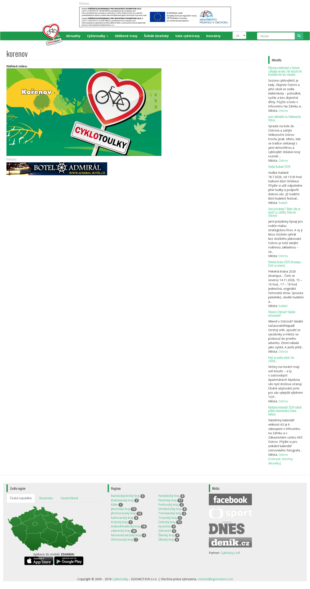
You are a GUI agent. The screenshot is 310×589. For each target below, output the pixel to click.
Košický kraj (119, 522)
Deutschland (69, 498)
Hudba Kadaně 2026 (279, 166)
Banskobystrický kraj (125, 496)
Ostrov (283, 110)
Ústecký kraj (166, 522)
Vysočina (164, 526)
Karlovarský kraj (122, 518)
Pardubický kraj (168, 496)
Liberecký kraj (120, 531)
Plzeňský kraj (167, 500)
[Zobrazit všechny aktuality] (280, 461)
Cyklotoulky (97, 36)
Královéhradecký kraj (125, 526)
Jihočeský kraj (120, 509)
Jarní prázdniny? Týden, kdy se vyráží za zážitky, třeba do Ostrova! (284, 212)
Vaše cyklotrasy (187, 36)
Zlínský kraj (166, 539)
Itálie (114, 504)
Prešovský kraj (168, 504)
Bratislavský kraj (122, 500)
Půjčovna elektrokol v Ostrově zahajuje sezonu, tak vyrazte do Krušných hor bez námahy (285, 71)
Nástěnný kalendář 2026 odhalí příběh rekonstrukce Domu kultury (285, 410)
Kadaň (283, 203)
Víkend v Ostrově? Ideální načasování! (281, 314)
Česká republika (21, 498)
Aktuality (73, 36)
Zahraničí (164, 531)
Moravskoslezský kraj (126, 535)
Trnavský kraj (167, 518)
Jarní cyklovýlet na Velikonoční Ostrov (284, 118)
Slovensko (46, 498)
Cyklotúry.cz (230, 553)
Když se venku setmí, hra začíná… (281, 359)
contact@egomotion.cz (215, 579)
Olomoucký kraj (122, 539)
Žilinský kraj (166, 535)
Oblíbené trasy (126, 36)
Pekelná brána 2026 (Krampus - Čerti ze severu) (285, 264)
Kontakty (213, 36)
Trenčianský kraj (169, 513)
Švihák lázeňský (156, 36)
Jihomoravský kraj (123, 513)
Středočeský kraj (169, 509)
